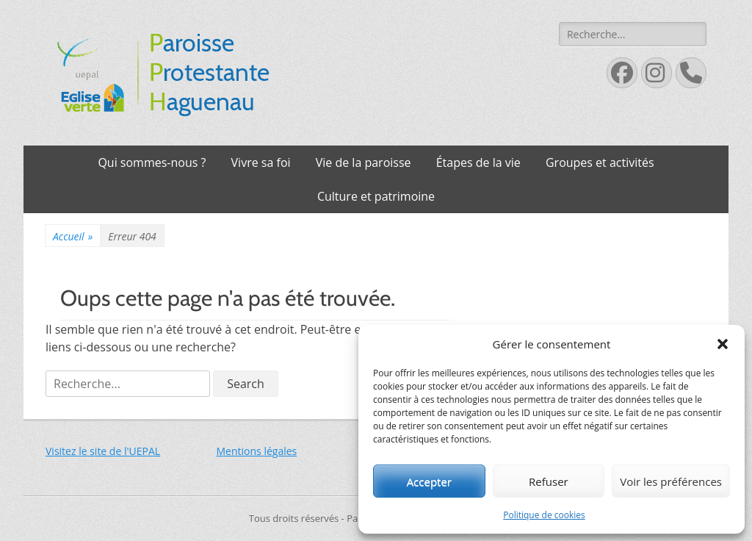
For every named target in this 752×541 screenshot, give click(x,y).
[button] (722, 344)
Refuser (548, 481)
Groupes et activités (600, 162)
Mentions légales (257, 451)
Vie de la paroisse (363, 162)
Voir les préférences (671, 481)
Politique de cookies (544, 515)
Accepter (429, 481)
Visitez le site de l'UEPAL (103, 451)
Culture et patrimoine (376, 196)
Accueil (73, 236)
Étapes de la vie (478, 162)
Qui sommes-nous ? (152, 162)
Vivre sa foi (261, 162)
